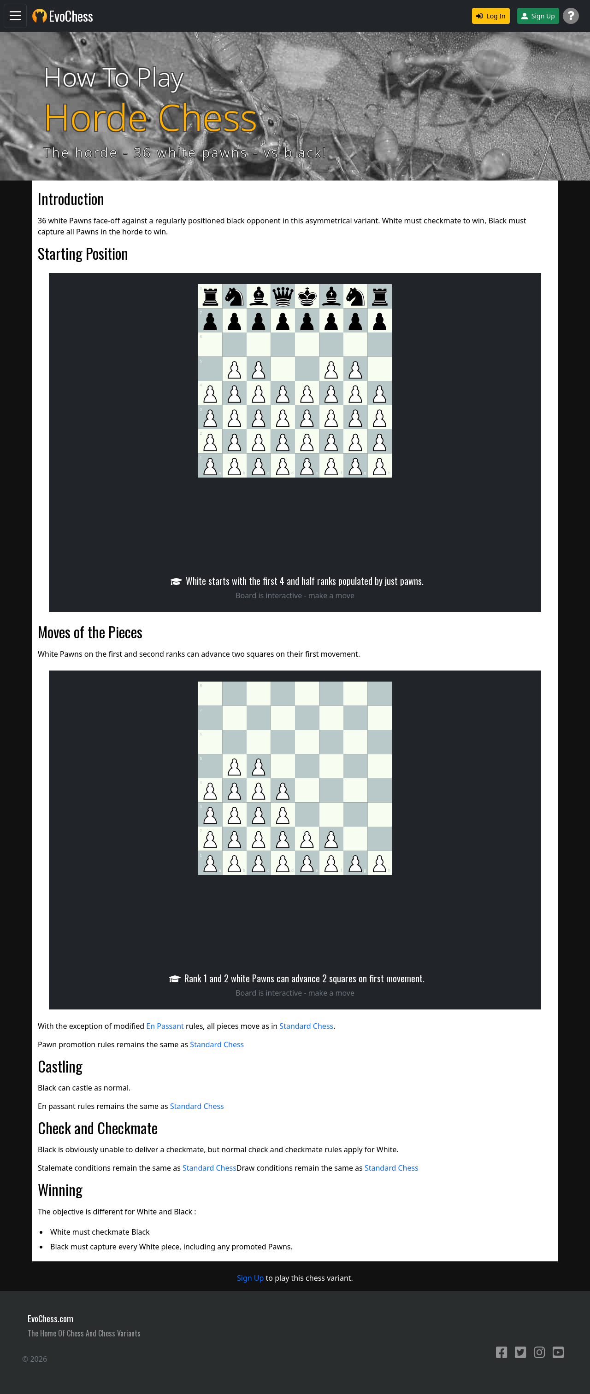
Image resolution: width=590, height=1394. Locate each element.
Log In (490, 16)
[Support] (571, 16)
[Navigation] (15, 16)
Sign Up (538, 16)
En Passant (165, 1026)
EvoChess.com (50, 1318)
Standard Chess (306, 1026)
